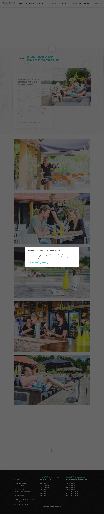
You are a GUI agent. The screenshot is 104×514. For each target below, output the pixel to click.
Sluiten (44, 262)
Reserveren (34, 262)
